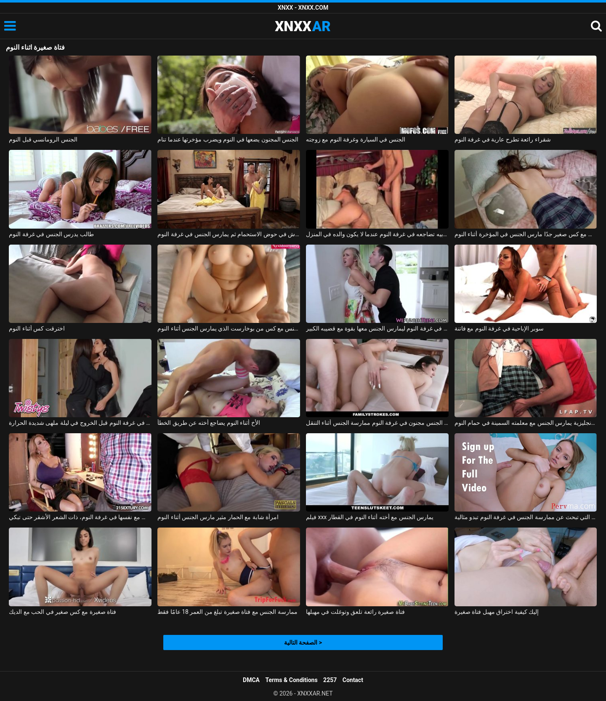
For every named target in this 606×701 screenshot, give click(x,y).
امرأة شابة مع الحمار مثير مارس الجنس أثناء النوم (218, 517)
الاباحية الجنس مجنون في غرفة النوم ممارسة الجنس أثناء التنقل (377, 422)
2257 (330, 680)
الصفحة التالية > (303, 642)
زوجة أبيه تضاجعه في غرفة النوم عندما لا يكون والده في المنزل (377, 234)
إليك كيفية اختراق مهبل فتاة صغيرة (496, 611)
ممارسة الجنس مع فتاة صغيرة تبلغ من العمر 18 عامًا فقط (227, 611)
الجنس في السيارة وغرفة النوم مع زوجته (355, 139)
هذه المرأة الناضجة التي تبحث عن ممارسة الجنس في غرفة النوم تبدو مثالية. (525, 517)
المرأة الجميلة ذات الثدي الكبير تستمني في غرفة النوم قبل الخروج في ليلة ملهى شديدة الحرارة (80, 422)
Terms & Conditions (292, 680)
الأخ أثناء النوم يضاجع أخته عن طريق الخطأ (208, 422)
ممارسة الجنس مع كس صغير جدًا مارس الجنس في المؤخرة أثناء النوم (525, 234)
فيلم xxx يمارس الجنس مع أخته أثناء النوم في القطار (369, 517)
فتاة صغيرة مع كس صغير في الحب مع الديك (62, 611)
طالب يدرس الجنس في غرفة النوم (51, 234)
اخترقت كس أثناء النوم (36, 328)
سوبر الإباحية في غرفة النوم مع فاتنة (499, 328)
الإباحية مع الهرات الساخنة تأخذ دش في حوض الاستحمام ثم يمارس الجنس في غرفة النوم (228, 234)
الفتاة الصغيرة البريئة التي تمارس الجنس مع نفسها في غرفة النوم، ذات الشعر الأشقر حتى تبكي (80, 517)
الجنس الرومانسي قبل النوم (43, 139)
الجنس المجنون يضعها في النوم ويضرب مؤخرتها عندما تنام (227, 139)
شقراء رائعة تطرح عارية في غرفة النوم (502, 139)
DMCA (251, 680)
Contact (353, 680)
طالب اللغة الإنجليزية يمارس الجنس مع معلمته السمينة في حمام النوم (525, 422)
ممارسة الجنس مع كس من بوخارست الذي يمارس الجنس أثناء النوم (228, 328)
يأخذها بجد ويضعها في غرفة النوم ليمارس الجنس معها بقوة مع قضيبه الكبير (377, 328)
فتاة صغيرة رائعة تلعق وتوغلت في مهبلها (355, 611)
